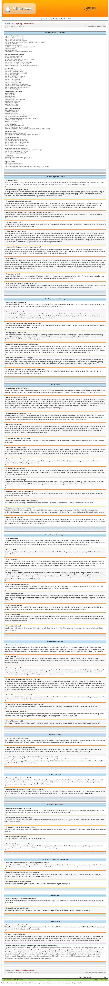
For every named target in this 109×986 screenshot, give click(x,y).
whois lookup (38, 950)
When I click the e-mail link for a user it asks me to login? (22, 65)
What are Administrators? (12, 110)
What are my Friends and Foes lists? (16, 133)
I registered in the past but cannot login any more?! (20, 47)
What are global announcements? (15, 99)
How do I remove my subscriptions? (15, 153)
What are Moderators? (11, 112)
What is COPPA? (10, 48)
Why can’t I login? (10, 37)
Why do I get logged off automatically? (16, 40)
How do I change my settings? (14, 56)
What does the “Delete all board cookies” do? (18, 51)
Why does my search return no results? (16, 141)
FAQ (69, 18)
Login (41, 18)
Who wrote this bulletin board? (14, 163)
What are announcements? (13, 101)
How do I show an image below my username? (19, 62)
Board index (9, 24)
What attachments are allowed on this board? (18, 157)
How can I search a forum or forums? (16, 139)
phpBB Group (58, 927)
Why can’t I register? (11, 50)
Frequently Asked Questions (24, 24)
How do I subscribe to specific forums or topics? (19, 151)
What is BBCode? (10, 93)
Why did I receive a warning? (13, 82)
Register (55, 18)
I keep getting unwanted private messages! (17, 127)
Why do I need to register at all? (14, 39)
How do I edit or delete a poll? (13, 78)
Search (63, 18)
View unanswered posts (90, 26)
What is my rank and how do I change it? (17, 64)
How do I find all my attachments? (15, 159)
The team (100, 972)
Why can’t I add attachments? (13, 81)
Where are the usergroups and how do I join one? (19, 115)
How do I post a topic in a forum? (14, 70)
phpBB (10, 979)
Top (5, 186)
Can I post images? (10, 98)
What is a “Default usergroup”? (14, 119)
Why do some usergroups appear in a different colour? (21, 118)
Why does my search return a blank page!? (17, 142)
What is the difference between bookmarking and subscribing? (23, 150)
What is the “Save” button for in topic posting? (18, 85)
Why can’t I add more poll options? (15, 76)
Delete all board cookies (91, 972)
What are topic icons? (11, 106)
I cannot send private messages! (14, 125)
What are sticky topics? (11, 102)
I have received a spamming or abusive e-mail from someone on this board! (27, 129)
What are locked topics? (12, 104)
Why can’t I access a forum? (13, 79)
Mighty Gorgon (104, 979)
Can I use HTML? (10, 95)
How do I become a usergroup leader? (16, 116)
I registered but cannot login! (13, 45)
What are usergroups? (11, 113)
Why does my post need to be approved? (17, 87)
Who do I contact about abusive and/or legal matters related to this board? (27, 166)
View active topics (101, 26)
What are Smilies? (10, 96)
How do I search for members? (14, 144)
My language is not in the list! (13, 61)
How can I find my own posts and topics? (17, 145)
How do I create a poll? (11, 74)
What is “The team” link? (12, 121)
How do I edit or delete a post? (14, 71)
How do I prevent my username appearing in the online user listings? (25, 42)
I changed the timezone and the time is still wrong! (19, 59)
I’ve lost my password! (11, 44)
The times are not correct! (12, 57)
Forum (48, 18)
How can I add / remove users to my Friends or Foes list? (22, 135)
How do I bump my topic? (12, 89)
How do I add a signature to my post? (16, 73)
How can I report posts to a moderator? (16, 84)
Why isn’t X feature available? (13, 165)
